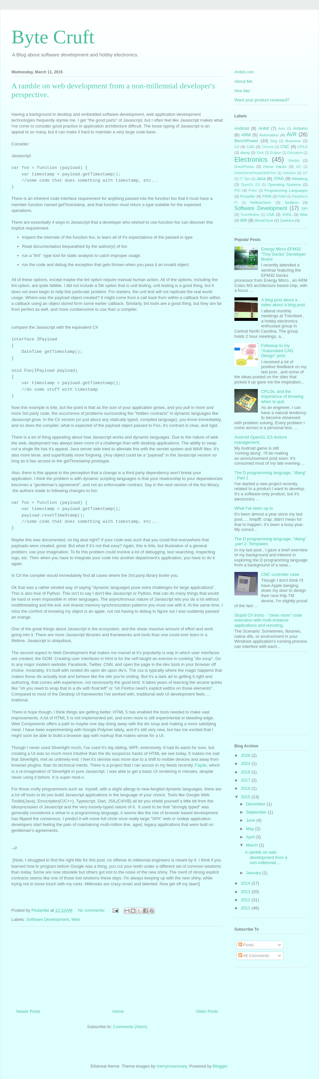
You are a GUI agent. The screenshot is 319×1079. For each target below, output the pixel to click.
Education (294, 153)
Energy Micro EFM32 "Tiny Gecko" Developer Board (283, 254)
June (251, 820)
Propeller (248, 196)
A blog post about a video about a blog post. (283, 302)
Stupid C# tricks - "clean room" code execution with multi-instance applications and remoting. (268, 620)
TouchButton (250, 215)
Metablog (300, 178)
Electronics (251, 159)
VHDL (287, 214)
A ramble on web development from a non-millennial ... (266, 857)
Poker (252, 190)
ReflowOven (260, 202)
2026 (246, 755)
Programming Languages (286, 190)
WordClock (264, 220)
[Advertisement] (117, 965)
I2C (298, 167)
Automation (269, 135)
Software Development (47, 919)
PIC (237, 190)
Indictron (289, 173)
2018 (246, 772)
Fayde (201, 765)
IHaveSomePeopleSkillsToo (255, 173)
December (256, 804)
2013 (246, 891)
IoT (305, 173)
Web (75, 919)
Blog (273, 141)
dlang (245, 152)
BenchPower (246, 140)
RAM (282, 196)
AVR (291, 134)
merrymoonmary (172, 1066)
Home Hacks (274, 166)
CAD (250, 146)
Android (241, 128)
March (252, 845)
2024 (246, 763)
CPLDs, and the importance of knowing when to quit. (282, 396)
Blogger (220, 1066)
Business (293, 141)
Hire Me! (242, 90)
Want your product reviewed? (261, 99)
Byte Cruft (52, 37)
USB (270, 214)
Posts (246, 944)
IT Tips (245, 179)
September (257, 812)
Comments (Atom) (130, 1026)
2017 (246, 780)
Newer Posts (28, 1011)
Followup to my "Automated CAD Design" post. (277, 350)
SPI (304, 208)
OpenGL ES (250, 185)
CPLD (303, 146)
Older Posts (207, 1011)
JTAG (278, 178)
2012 (246, 899)
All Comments (254, 955)
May (250, 828)
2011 (246, 908)
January (254, 872)
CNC (284, 146)
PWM (267, 196)
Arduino (300, 128)
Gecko (293, 160)
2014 (246, 883)
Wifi (243, 220)
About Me (243, 81)
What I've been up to (253, 508)
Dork (260, 153)
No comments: (92, 910)
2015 (246, 796)
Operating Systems (284, 184)
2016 (246, 788)
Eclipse (275, 153)
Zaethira (287, 220)
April (251, 836)
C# (236, 146)
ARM (246, 134)
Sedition (291, 202)
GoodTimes (244, 166)
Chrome (268, 147)
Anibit (263, 128)
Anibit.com (244, 71)
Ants (281, 128)
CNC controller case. (280, 574)
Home (118, 1011)
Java (261, 178)
